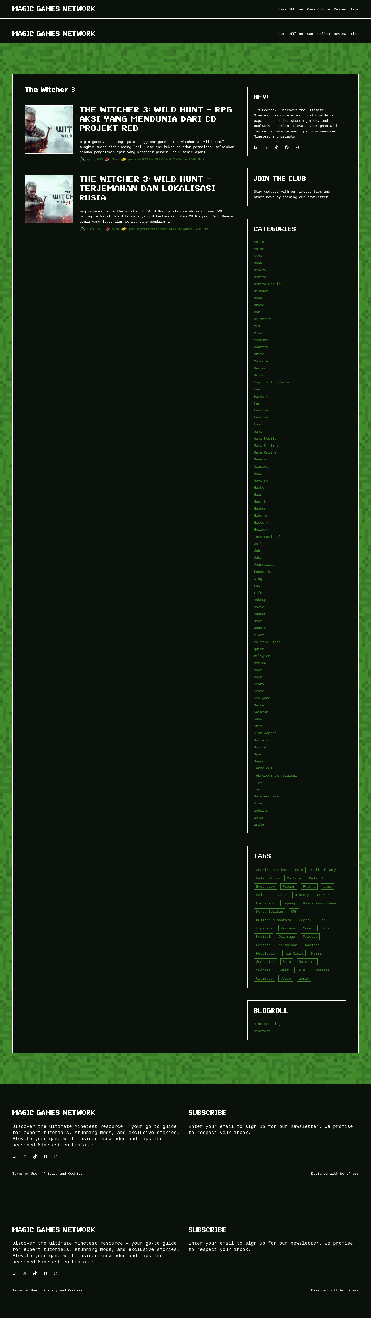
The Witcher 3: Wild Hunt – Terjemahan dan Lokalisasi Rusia (148, 188)
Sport (259, 754)
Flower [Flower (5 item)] (289, 886)
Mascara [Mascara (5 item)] (288, 928)
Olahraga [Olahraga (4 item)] (287, 936)
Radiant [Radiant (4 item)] (312, 945)
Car (257, 312)
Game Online (265, 452)
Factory (261, 396)
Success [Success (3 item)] (263, 970)
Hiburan (261, 515)
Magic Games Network (53, 8)
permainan (134, 159)
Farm (258, 403)
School (260, 691)
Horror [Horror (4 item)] (323, 895)
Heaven (260, 508)
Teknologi (263, 768)
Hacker (260, 487)
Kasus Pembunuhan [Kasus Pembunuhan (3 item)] (319, 903)
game (132, 228)
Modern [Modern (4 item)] (309, 928)
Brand (259, 305)
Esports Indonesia (271, 382)
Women (259, 817)
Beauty (260, 270)
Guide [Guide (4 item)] (281, 895)
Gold (258, 473)
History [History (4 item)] (302, 895)
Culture (261, 361)
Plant (259, 635)
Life (258, 593)
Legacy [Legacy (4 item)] (305, 920)
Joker (259, 557)
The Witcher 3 (181, 159)
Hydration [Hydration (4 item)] (265, 903)
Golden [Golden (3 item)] (262, 895)
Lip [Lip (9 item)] (322, 920)
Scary (259, 684)
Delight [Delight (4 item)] (316, 878)
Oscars (260, 628)
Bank (258, 263)
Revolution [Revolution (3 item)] (266, 953)
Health (260, 501)
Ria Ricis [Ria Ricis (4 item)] (294, 953)
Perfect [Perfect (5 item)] (263, 945)
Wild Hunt (197, 159)
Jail (258, 543)
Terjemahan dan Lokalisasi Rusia (156, 228)
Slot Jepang (265, 733)
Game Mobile (265, 438)
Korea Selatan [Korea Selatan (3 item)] (269, 911)
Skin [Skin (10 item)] (287, 961)
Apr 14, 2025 (95, 159)
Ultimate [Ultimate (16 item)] (264, 978)
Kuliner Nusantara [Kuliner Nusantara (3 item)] (273, 920)
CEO (257, 326)
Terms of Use (24, 1173)
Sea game (262, 698)
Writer (260, 824)
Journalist (264, 564)
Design (260, 368)
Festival (262, 417)
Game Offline (266, 445)
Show (258, 719)
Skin (258, 726)
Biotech (261, 291)
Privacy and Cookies (62, 1173)
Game (115, 159)
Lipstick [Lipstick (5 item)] (264, 928)
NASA (258, 621)
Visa (258, 803)
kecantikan (264, 572)
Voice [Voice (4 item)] (286, 978)
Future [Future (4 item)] (309, 886)
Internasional (267, 537)
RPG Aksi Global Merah (157, 159)
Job (257, 550)
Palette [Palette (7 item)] (310, 936)
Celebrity (263, 319)
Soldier (261, 747)
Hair (258, 494)
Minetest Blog (267, 1024)
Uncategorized (267, 796)
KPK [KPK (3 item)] (294, 911)
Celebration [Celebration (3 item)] (267, 878)
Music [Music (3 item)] (328, 928)
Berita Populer (268, 284)
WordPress (349, 1173)
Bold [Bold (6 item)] (299, 870)
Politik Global (268, 642)
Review (260, 663)
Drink (259, 375)
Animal (260, 242)
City (258, 333)
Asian (259, 249)
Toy (257, 789)
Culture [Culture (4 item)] (294, 878)
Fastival (262, 410)
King (258, 579)
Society (261, 740)
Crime (259, 354)
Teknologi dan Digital (275, 775)
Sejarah (261, 712)
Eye (257, 389)
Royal (259, 677)
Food (258, 424)
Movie (259, 607)
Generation (264, 459)
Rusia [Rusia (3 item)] (316, 953)
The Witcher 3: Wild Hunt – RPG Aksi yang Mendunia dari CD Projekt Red (156, 119)
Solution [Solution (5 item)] (307, 961)
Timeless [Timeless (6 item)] (321, 970)
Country (261, 347)
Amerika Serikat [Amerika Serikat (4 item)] (271, 870)
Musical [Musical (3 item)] (263, 936)
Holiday (261, 529)
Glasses (261, 466)
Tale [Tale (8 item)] (301, 970)
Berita (260, 277)
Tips (258, 782)
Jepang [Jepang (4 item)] (289, 903)
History (261, 522)
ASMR (258, 256)
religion (262, 656)
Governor (262, 480)
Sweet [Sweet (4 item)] (284, 970)
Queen (259, 649)
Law (257, 586)
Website (261, 810)
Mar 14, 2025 (95, 228)
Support (261, 761)
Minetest (262, 1031)
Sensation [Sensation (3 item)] (265, 961)
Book (258, 298)
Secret (260, 705)
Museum (260, 614)
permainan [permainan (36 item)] (288, 945)
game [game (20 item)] (327, 886)
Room (258, 670)
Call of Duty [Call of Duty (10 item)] (323, 870)
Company (261, 340)
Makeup (260, 599)
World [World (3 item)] (304, 978)
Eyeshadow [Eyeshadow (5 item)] (265, 886)
